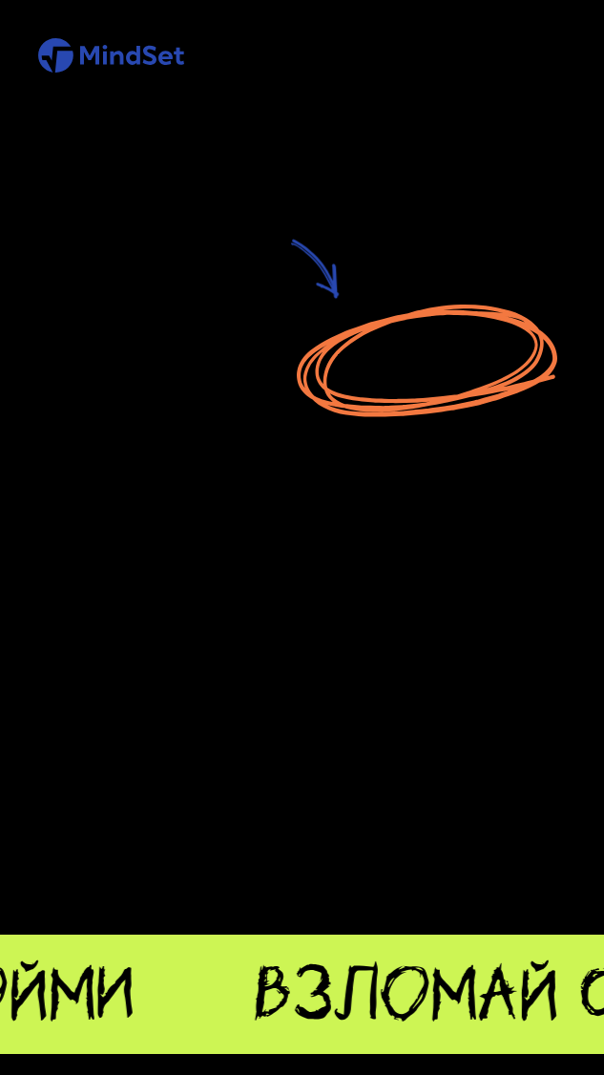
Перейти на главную (427, 360)
